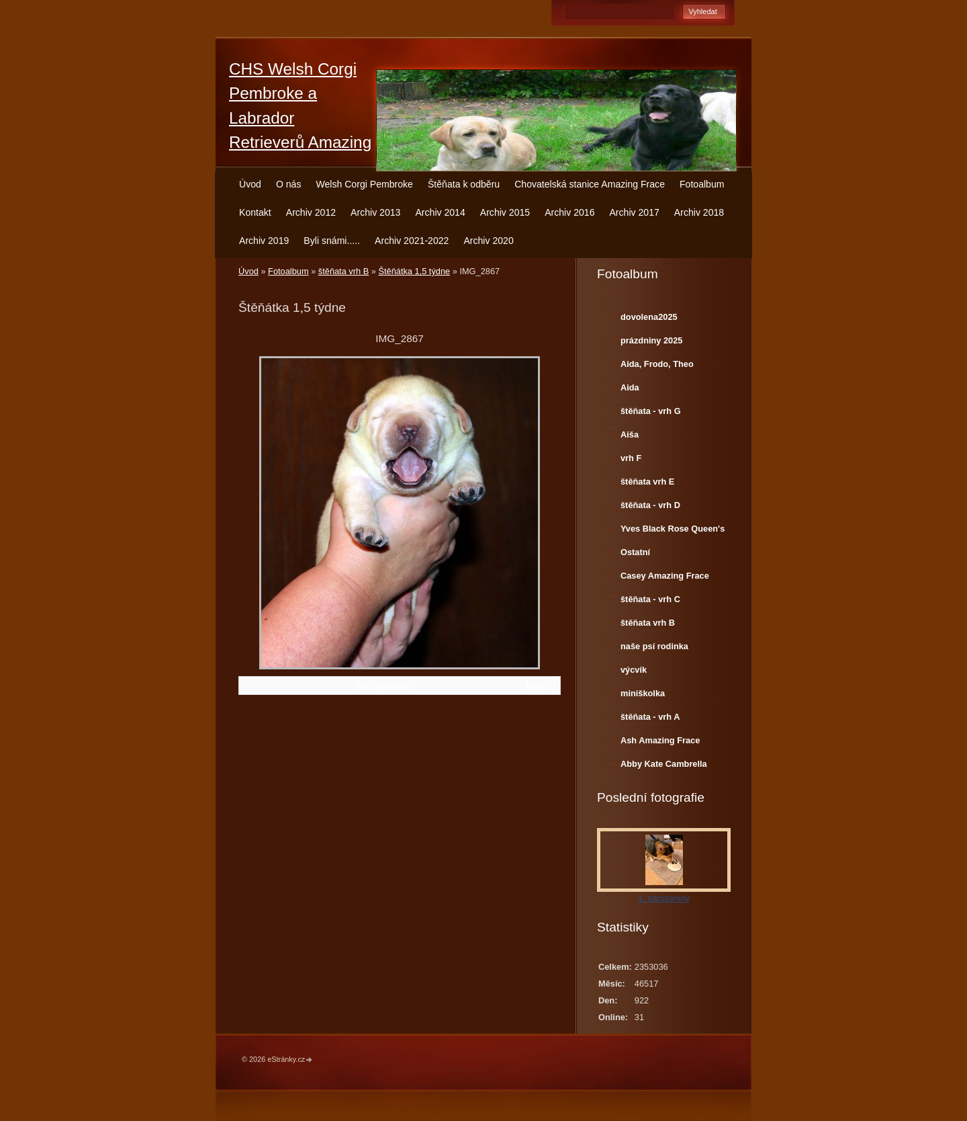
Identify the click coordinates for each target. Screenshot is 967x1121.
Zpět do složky (384, 685)
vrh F (630, 458)
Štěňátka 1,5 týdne (414, 271)
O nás (289, 184)
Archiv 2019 (264, 240)
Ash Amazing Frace (660, 740)
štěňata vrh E (647, 481)
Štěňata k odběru (464, 184)
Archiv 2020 (488, 240)
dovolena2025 (649, 317)
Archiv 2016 (569, 212)
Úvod (250, 184)
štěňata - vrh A (650, 717)
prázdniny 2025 (651, 340)
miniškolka (642, 693)
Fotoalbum (702, 184)
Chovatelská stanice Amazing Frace (589, 184)
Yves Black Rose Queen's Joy (672, 532)
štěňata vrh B (343, 271)
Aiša (629, 434)
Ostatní (635, 552)
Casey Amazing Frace (664, 576)
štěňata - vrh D (650, 505)
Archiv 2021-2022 (412, 240)
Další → (541, 685)
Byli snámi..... (332, 240)
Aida (629, 387)
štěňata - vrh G (650, 411)
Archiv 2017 (634, 212)
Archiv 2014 (440, 212)
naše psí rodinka (654, 646)
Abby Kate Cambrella (663, 764)
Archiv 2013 (375, 212)
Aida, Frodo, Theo (657, 364)
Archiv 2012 (311, 212)
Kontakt (255, 212)
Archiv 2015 (505, 212)
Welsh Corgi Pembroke (364, 184)
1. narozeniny (664, 898)
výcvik (633, 670)
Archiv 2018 (699, 212)
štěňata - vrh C (650, 599)
